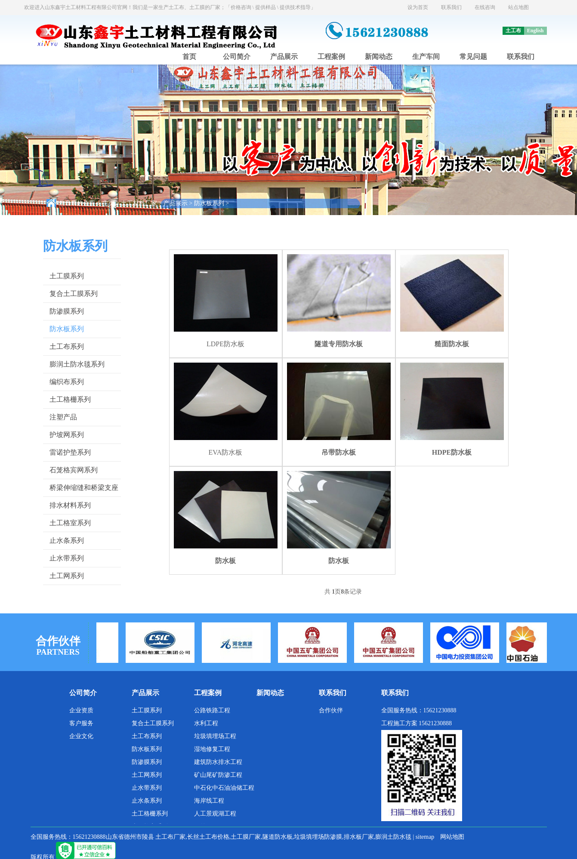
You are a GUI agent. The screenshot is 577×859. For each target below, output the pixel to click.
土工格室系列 (70, 522)
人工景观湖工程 (215, 813)
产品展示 (284, 56)
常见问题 (473, 56)
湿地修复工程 (212, 749)
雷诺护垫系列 (70, 452)
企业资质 (81, 710)
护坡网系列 (66, 434)
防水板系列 (209, 203)
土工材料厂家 (139, 203)
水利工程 (206, 723)
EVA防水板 (226, 452)
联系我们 (451, 7)
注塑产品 (63, 417)
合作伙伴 (331, 710)
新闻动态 (378, 56)
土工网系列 (66, 575)
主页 (108, 203)
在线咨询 (485, 7)
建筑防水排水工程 (218, 762)
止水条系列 (66, 540)
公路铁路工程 (212, 710)
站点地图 (518, 7)
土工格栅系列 (70, 399)
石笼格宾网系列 (73, 470)
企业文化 (81, 736)
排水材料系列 (70, 505)
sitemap (425, 837)
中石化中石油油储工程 (224, 788)
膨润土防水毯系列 (77, 364)
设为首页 (417, 7)
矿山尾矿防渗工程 (218, 775)
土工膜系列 (66, 276)
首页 (189, 56)
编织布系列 (66, 381)
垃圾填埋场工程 (215, 736)
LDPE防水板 (225, 344)
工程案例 (331, 56)
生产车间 (426, 56)
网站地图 (452, 837)
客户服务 (81, 723)
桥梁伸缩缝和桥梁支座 (83, 487)
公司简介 (236, 56)
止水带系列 (66, 558)
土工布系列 (66, 346)
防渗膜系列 (66, 311)
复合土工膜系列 (73, 293)
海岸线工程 (209, 800)
